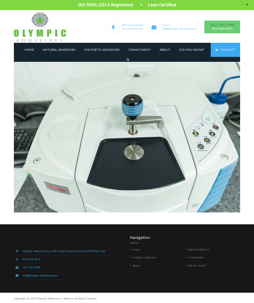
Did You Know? (191, 50)
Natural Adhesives (59, 50)
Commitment (140, 50)
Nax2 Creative (87, 298)
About (165, 50)
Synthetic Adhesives (102, 50)
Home (29, 50)
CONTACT (225, 50)
